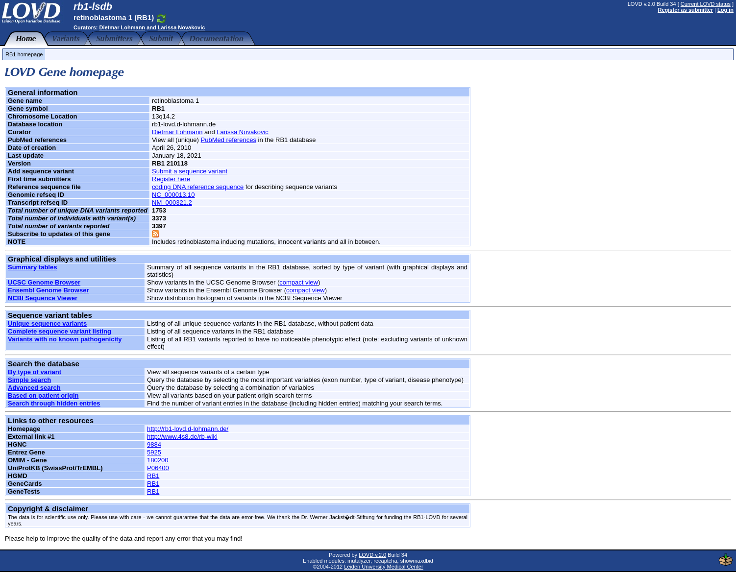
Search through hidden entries (54, 403)
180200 (157, 460)
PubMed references (228, 139)
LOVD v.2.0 (372, 555)
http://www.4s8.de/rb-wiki (182, 436)
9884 (154, 444)
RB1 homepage (24, 54)
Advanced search (34, 387)
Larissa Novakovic (181, 27)
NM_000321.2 (172, 202)
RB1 (153, 475)
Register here (171, 179)
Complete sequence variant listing (59, 331)
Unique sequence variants (47, 323)
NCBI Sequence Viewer (42, 298)
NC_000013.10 (173, 194)
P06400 (158, 468)
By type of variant (34, 372)
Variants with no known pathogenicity (65, 339)
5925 (154, 452)
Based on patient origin (43, 395)
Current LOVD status (706, 4)
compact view (298, 282)
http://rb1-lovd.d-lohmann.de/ (187, 428)
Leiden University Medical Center (383, 567)
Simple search (29, 379)
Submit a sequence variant (189, 171)
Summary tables (32, 267)
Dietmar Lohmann (122, 27)
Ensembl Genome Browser (48, 290)
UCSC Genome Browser (44, 282)
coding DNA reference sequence (198, 187)
